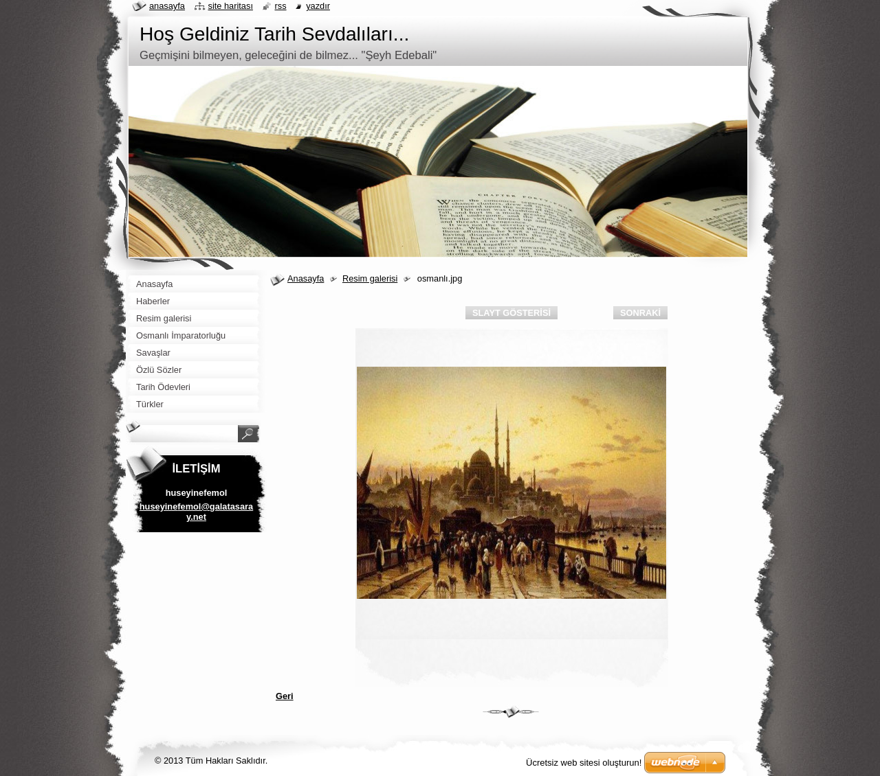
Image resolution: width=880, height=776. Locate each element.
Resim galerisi (369, 278)
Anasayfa (305, 278)
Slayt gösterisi (511, 313)
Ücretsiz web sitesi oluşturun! (583, 762)
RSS (281, 6)
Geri (285, 696)
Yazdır (318, 6)
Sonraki (640, 313)
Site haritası (230, 6)
